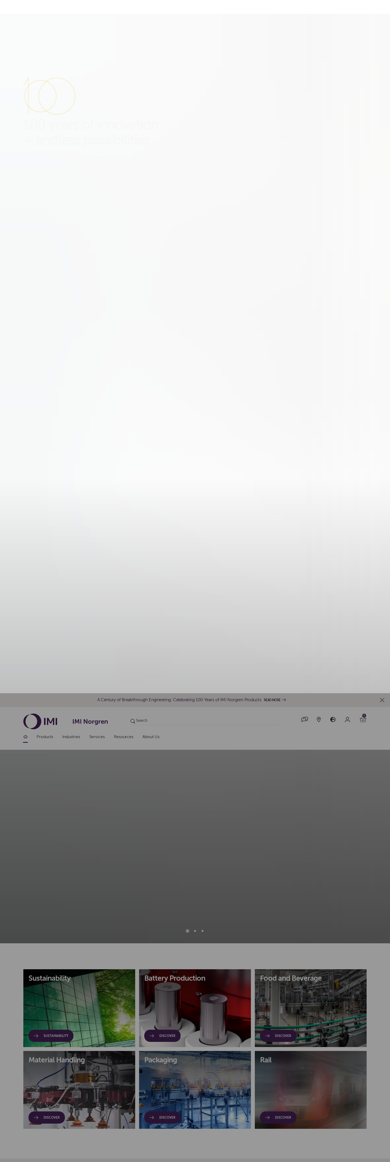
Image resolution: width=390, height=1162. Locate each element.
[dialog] (195, 581)
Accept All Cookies (229, 581)
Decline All (275, 581)
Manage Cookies (319, 581)
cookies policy (158, 589)
